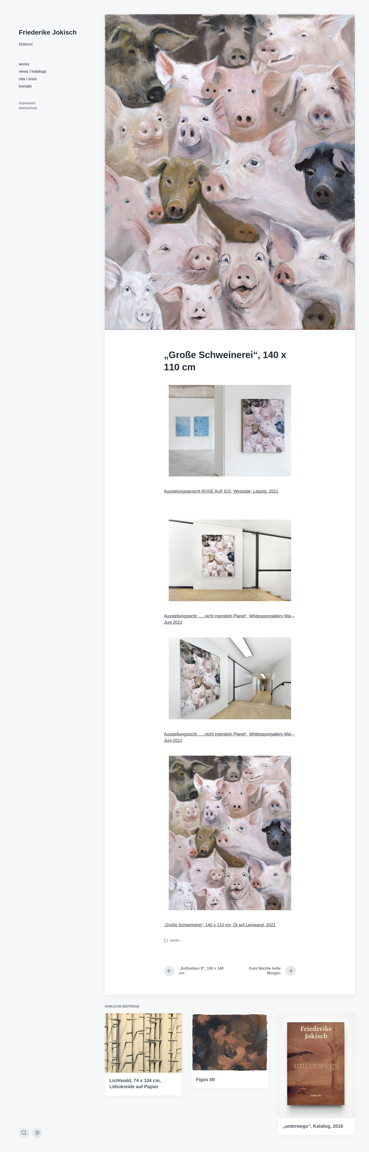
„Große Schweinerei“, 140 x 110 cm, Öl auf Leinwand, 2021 (220, 925)
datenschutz (28, 108)
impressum (27, 103)
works (24, 64)
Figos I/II (205, 1111)
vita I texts (28, 79)
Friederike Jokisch (48, 32)
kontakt (25, 86)
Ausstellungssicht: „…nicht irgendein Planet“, (227, 569)
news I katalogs (32, 71)
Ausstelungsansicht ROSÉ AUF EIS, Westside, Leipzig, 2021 (221, 491)
